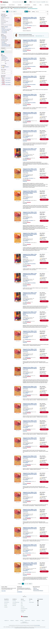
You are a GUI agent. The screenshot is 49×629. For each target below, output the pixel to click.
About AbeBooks (23, 600)
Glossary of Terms (36, 589)
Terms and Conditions (37, 625)
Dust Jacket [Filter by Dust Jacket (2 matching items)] (3, 43)
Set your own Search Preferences (38, 590)
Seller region (3, 71)
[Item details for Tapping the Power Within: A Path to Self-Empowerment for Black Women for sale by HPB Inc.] (17, 297)
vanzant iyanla (6, 8)
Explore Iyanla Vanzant (39, 35)
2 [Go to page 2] (9, 11)
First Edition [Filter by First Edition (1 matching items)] (4, 41)
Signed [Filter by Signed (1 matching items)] (3, 42)
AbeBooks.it (21, 620)
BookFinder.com (24, 622)
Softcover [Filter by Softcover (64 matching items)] (3, 38)
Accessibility (22, 611)
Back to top (24, 596)
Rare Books (19, 4)
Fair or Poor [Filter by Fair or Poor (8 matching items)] (4, 31)
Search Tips (35, 588)
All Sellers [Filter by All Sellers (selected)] (3, 76)
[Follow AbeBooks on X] (38, 603)
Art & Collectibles (27, 4)
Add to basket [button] (44, 48)
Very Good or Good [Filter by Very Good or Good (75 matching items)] (5, 30)
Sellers (40, 4)
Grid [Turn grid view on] (29, 11)
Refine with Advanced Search (32, 8)
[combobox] (18, 2)
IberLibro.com (38, 620)
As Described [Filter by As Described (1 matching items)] (4, 32)
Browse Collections (12, 4)
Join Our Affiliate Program (16, 602)
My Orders (5, 605)
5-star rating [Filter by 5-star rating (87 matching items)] (6, 84)
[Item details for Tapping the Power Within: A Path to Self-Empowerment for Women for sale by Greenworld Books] (17, 116)
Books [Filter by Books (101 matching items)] (3, 16)
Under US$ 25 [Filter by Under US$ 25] (3, 56)
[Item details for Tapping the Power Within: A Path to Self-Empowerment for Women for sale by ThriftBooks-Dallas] (17, 408)
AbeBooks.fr (16, 620)
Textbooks (34, 4)
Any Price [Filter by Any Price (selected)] (3, 55)
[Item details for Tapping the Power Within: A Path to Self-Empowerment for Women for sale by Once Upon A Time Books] (17, 216)
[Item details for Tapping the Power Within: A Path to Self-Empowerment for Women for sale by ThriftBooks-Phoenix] (17, 391)
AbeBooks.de (12, 620)
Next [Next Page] (14, 11)
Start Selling (47, 4)
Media (21, 602)
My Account (5, 603)
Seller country (3, 73)
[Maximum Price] (3, 63)
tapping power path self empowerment (20, 8)
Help (29, 600)
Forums (22, 605)
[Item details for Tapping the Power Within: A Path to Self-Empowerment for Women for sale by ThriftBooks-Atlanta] (17, 335)
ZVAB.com (43, 620)
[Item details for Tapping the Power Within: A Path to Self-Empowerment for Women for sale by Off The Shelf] (17, 371)
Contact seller (25, 28)
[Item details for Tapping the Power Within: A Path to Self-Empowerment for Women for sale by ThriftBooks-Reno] (17, 353)
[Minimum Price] (3, 61)
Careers (22, 603)
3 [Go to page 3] (11, 11)
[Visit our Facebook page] (38, 601)
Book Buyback (14, 603)
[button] (47, 13)
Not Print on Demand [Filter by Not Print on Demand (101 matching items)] (5, 45)
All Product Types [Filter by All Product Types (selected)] (4, 15)
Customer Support (31, 602)
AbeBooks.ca (33, 620)
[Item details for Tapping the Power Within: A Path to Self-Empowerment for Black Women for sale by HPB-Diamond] (17, 316)
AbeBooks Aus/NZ (27, 620)
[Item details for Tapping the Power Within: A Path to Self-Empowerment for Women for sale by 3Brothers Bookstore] (17, 43)
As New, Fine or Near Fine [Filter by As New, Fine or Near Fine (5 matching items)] (6, 29)
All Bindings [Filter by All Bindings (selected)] (3, 35)
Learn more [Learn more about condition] (6, 26)
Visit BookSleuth (19, 591)
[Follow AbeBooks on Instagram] (38, 605)
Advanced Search (3, 4)
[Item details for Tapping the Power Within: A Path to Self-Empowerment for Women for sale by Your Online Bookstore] (17, 22)
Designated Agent (23, 610)
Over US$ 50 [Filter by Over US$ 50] (3, 59)
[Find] (25, 2)
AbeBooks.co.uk (6, 620)
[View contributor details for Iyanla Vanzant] (25, 19)
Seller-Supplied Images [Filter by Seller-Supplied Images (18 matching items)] (5, 44)
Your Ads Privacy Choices (24, 608)
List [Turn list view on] (26, 11)
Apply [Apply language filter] (2, 51)
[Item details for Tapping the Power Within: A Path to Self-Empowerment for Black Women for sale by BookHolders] (17, 153)
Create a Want (3, 590)
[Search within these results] (31, 14)
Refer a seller (14, 605)
